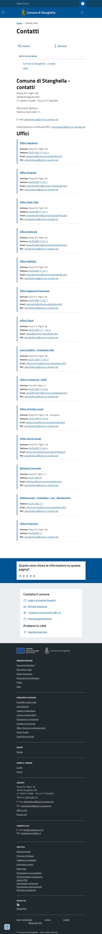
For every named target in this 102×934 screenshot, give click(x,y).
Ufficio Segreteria (29, 143)
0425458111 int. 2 (38, 241)
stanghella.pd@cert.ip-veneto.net (41, 119)
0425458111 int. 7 (38, 300)
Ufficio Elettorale (28, 232)
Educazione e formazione (28, 719)
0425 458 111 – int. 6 (40, 330)
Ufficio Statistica (28, 261)
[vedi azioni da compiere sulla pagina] (60, 46)
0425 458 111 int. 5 (39, 359)
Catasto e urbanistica (26, 710)
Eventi (19, 771)
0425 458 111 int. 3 (39, 152)
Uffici (19, 686)
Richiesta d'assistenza (26, 890)
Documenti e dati (24, 669)
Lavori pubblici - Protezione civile (37, 350)
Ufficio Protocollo (29, 523)
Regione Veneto (23, 3)
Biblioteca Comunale (30, 468)
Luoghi (19, 767)
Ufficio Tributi (27, 320)
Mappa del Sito (35, 922)
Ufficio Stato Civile (29, 202)
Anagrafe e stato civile (26, 702)
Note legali (21, 868)
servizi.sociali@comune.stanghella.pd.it (45, 452)
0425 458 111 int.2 (38, 389)
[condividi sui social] (23, 46)
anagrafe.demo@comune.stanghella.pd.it (46, 186)
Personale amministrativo (28, 678)
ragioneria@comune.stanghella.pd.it (44, 304)
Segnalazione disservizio (27, 883)
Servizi (48, 919)
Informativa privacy (25, 864)
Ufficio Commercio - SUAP (33, 379)
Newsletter (22, 908)
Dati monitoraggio (24, 919)
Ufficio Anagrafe (28, 172)
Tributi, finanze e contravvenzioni (31, 727)
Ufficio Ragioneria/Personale (34, 291)
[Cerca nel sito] (81, 12)
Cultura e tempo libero (26, 715)
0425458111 (35, 533)
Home (19, 23)
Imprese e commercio (26, 723)
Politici (19, 682)
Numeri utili (22, 814)
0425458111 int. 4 (38, 448)
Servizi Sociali (22, 732)
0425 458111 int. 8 (38, 418)
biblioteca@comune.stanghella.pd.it (44, 481)
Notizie (20, 752)
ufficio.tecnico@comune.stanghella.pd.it (46, 363)
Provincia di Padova (25, 855)
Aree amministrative (26, 665)
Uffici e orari (22, 810)
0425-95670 (35, 478)
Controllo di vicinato (25, 736)
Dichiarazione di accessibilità (29, 873)
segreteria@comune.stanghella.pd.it (44, 156)
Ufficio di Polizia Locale (31, 409)
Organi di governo (24, 673)
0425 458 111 (36, 503)
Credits (66, 919)
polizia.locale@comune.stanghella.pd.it (45, 422)
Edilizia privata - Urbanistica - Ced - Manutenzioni (45, 498)
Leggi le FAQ (22, 880)
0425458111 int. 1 (38, 182)
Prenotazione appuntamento (29, 886)
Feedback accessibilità (26, 860)
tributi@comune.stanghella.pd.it (42, 334)
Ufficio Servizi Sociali (30, 438)
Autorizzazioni (23, 706)
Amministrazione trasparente (30, 876)
